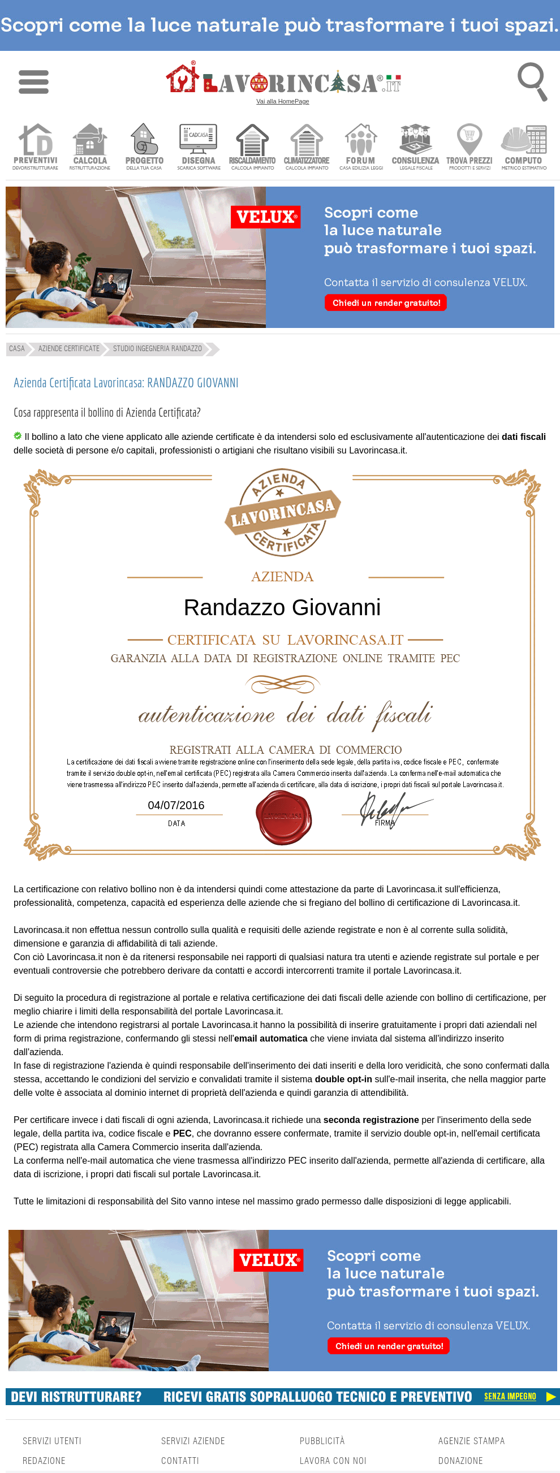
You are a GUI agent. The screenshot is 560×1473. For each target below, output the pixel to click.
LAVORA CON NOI (333, 1461)
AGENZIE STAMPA (471, 1441)
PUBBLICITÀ (322, 1441)
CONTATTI (180, 1461)
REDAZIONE (44, 1461)
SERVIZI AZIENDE (193, 1441)
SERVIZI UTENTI (52, 1441)
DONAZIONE (460, 1461)
